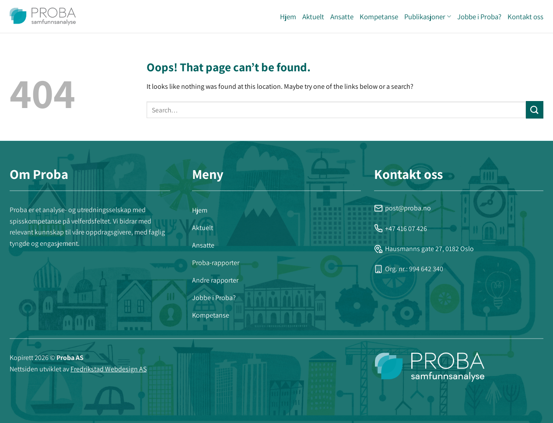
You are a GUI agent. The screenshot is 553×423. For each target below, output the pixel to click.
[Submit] (534, 109)
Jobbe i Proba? (479, 16)
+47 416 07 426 (400, 228)
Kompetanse (379, 16)
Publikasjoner (427, 16)
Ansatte (342, 16)
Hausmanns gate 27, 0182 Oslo (424, 248)
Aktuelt (313, 16)
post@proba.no (402, 208)
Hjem (288, 16)
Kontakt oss (525, 16)
